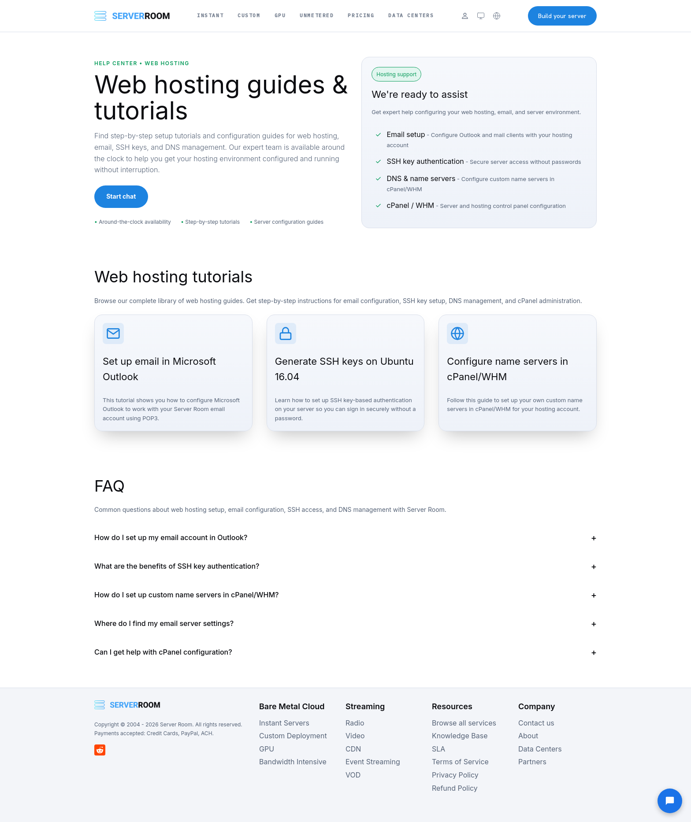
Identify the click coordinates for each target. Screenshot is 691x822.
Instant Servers (284, 722)
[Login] (465, 16)
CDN (353, 748)
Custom (249, 15)
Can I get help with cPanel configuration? (163, 652)
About (528, 735)
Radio (355, 722)
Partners (532, 761)
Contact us (536, 722)
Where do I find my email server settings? (164, 623)
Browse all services (464, 722)
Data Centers (411, 15)
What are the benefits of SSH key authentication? (176, 566)
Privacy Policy (455, 774)
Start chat (121, 196)
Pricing (361, 15)
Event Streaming (373, 761)
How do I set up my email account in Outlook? (170, 537)
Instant (210, 15)
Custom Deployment (293, 735)
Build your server (562, 16)
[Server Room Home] (132, 16)
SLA (438, 748)
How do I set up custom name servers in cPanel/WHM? (186, 594)
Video (355, 735)
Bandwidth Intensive (293, 761)
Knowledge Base (459, 735)
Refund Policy (455, 788)
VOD (353, 774)
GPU (280, 15)
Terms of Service (460, 761)
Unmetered (317, 15)
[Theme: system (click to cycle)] (481, 16)
